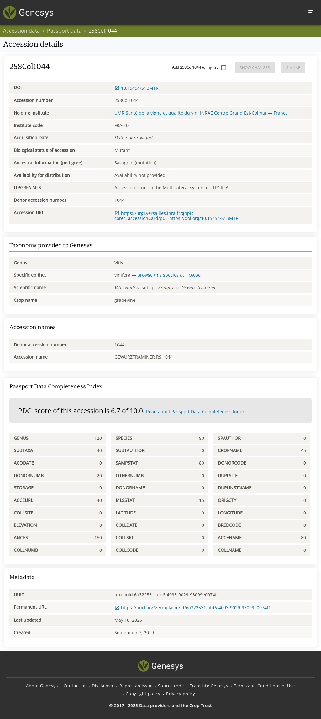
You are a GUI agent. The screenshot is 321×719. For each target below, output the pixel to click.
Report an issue (135, 686)
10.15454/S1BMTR (136, 88)
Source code (171, 686)
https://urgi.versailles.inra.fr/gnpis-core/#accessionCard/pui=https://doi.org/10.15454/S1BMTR (176, 215)
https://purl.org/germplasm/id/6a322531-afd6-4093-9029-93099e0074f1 (192, 607)
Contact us (75, 686)
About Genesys (42, 686)
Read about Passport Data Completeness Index (195, 411)
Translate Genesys (209, 686)
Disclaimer (103, 686)
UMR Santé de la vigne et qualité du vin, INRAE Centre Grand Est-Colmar (190, 113)
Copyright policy (143, 693)
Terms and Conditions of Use (264, 686)
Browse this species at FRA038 (169, 275)
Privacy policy (180, 693)
